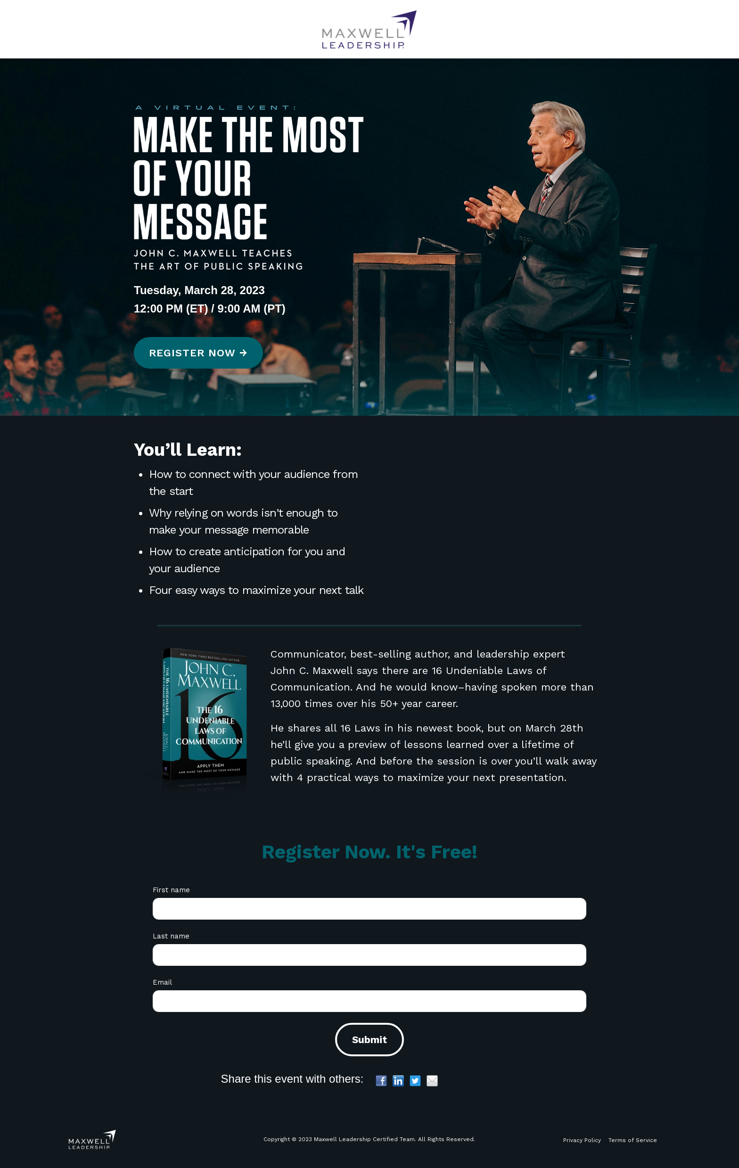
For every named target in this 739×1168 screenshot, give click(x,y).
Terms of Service (632, 1140)
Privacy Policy (582, 1140)
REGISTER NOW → (198, 353)
